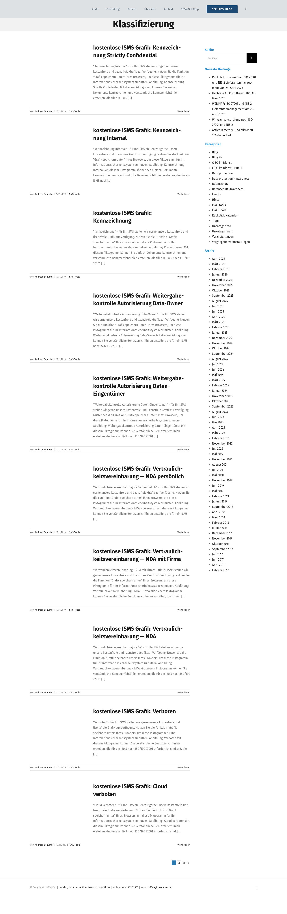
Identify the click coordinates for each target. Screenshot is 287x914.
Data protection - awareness (230, 178)
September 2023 (222, 406)
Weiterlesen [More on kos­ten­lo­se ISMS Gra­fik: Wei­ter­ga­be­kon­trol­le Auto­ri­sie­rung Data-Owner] (183, 359)
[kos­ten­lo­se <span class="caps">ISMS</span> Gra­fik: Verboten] (59, 726)
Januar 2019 (219, 501)
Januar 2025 (220, 332)
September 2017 (222, 549)
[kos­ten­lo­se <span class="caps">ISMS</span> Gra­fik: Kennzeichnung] (59, 227)
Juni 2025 (218, 311)
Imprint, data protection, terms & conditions (84, 887)
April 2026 (218, 258)
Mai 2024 (218, 375)
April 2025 (218, 317)
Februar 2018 (220, 522)
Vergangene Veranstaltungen (231, 242)
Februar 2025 (220, 327)
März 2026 (218, 264)
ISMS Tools (74, 111)
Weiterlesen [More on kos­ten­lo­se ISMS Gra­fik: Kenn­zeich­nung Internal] (183, 194)
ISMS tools (219, 205)
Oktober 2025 (221, 290)
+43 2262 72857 (130, 887)
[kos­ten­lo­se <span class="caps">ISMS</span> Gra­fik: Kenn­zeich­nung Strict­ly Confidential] (59, 62)
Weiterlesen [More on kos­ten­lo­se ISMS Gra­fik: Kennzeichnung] (183, 276)
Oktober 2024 (221, 348)
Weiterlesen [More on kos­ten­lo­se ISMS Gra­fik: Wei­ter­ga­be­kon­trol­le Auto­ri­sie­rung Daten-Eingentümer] (183, 449)
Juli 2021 (217, 470)
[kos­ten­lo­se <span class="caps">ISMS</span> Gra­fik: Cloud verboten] (59, 801)
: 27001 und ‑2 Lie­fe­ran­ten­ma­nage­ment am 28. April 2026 (233, 109)
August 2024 (220, 359)
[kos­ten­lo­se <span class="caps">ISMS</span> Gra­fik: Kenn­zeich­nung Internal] (59, 145)
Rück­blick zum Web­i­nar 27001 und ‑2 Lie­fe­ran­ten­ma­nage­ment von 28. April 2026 (234, 83)
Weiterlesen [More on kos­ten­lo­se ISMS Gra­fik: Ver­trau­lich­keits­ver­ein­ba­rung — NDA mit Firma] (183, 609)
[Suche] (252, 58)
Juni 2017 (218, 559)
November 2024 (222, 343)
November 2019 (222, 480)
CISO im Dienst (222, 162)
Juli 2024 (217, 364)
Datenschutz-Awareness (227, 189)
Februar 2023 (220, 438)
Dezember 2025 (222, 280)
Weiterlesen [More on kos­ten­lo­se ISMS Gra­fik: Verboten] (183, 767)
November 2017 (222, 538)
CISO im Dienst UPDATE (227, 168)
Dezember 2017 (222, 533)
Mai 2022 (217, 454)
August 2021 (220, 464)
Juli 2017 (217, 554)
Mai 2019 (217, 491)
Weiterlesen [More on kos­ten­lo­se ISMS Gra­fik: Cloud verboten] (183, 844)
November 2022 (222, 443)
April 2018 (218, 512)
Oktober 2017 (220, 544)
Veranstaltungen (223, 236)
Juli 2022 (217, 448)
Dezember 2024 (222, 338)
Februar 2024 (220, 385)
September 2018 (222, 507)
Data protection (222, 173)
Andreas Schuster (44, 111)
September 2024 (222, 353)
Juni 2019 (218, 485)
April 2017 (218, 565)
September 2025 (222, 295)
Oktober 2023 (221, 401)
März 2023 (218, 433)
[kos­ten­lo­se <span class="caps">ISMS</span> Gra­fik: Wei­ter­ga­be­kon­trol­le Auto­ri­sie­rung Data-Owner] (59, 310)
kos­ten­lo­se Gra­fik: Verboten (134, 711)
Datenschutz (220, 184)
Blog (215, 152)
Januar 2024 (220, 390)
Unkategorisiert (222, 231)
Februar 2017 (220, 570)
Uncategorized (221, 226)
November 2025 (222, 285)
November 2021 (222, 459)
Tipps (215, 221)
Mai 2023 (217, 422)
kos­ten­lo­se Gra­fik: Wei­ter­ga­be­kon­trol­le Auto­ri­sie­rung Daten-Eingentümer (138, 386)
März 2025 (218, 322)
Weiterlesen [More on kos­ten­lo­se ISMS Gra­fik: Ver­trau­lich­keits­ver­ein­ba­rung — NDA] (183, 692)
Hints (215, 199)
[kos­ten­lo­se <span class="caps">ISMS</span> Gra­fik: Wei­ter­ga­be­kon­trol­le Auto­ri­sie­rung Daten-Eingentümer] (59, 393)
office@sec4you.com (160, 887)
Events (216, 194)
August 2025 (220, 301)
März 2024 (218, 380)
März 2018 (218, 517)
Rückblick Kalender (225, 215)
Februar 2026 (220, 269)
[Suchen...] (226, 58)
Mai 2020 (218, 475)
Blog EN (217, 157)
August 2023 (220, 412)
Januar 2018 (220, 528)
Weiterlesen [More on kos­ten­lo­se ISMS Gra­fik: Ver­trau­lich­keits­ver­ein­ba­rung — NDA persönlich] (183, 532)
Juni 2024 (218, 369)
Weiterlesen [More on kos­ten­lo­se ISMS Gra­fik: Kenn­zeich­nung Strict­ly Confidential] (183, 111)
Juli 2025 (217, 306)
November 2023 (222, 396)
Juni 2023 (218, 417)
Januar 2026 (220, 274)
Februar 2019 (220, 496)
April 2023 (218, 427)
